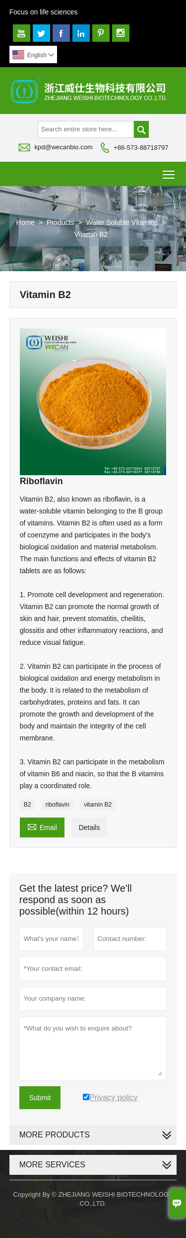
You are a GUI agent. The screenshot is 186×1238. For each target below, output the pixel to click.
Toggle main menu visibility (169, 171)
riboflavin (57, 804)
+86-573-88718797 (141, 147)
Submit (40, 1098)
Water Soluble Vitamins (122, 222)
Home (25, 222)
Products (60, 222)
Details (89, 827)
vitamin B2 (98, 804)
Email (42, 826)
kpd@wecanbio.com (64, 147)
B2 (27, 804)
